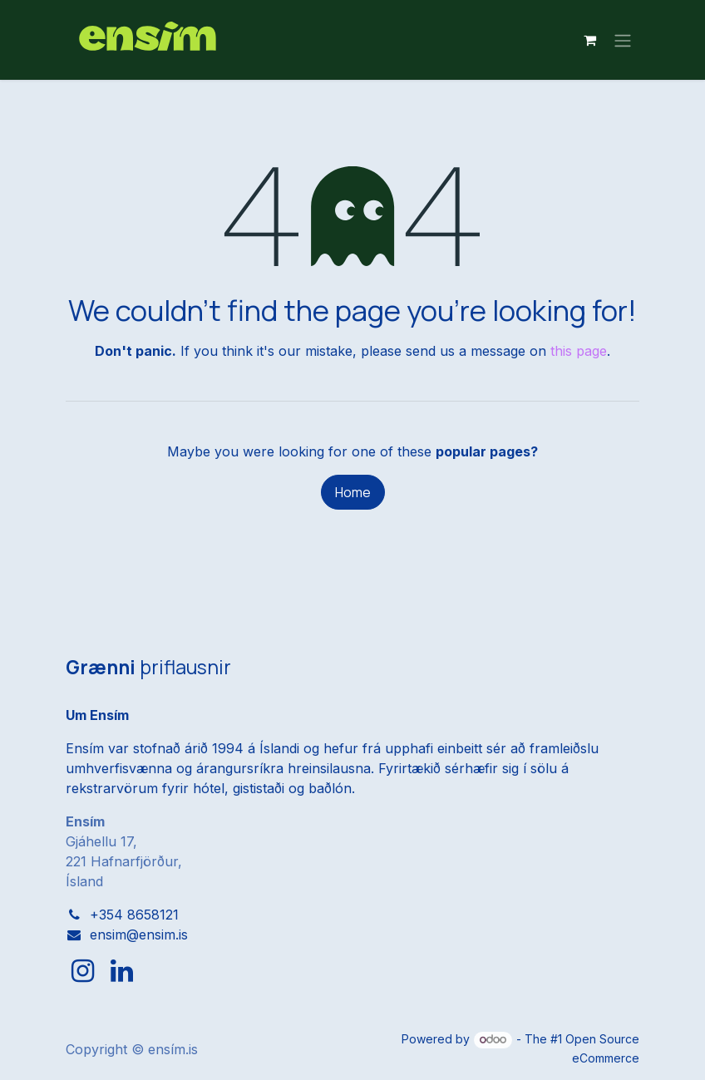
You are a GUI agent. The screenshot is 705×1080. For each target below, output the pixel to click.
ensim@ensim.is (139, 934)
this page (578, 351)
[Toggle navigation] (622, 39)
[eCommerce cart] (589, 40)
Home (353, 492)
